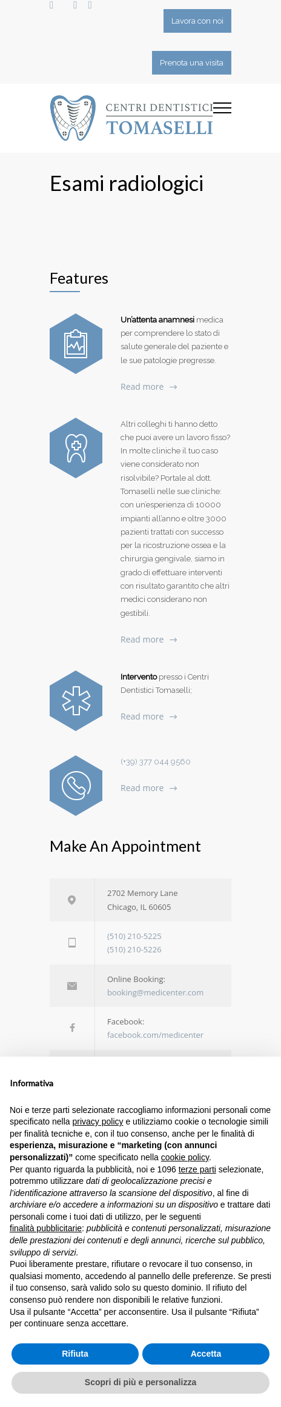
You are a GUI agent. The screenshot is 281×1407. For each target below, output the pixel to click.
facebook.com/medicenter (155, 1034)
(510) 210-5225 (134, 936)
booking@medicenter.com (155, 992)
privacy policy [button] (98, 1121)
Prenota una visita (191, 62)
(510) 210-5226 (134, 949)
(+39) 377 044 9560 (156, 761)
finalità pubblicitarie (46, 1228)
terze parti (197, 1169)
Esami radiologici (126, 182)
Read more (142, 386)
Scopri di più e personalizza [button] (140, 1382)
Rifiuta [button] (75, 1354)
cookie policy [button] (185, 1157)
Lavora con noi (197, 20)
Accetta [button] (206, 1354)
